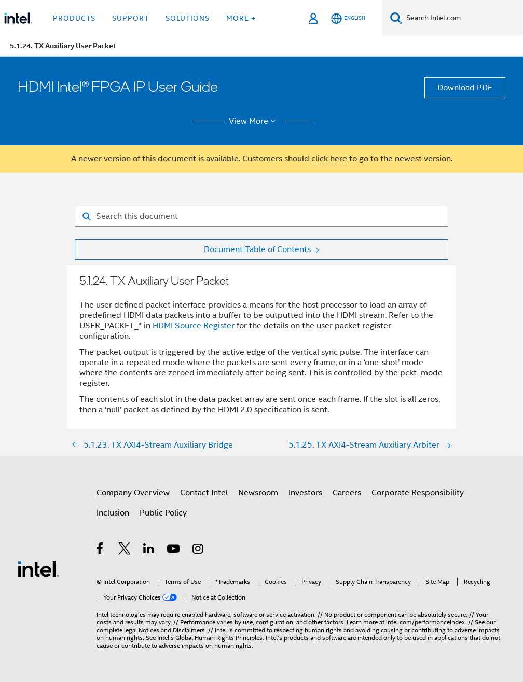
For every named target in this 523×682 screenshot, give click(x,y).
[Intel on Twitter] (125, 550)
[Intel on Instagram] (198, 550)
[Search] (396, 17)
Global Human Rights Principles (219, 638)
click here (329, 159)
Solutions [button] (188, 18)
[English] (348, 18)
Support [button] (130, 18)
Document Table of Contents (257, 249)
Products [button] (74, 18)
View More (254, 121)
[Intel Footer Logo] (38, 568)
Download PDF (464, 87)
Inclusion (113, 513)
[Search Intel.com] (462, 18)
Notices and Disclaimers (172, 630)
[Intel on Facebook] (100, 550)
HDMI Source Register (194, 326)
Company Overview (133, 493)
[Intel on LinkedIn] (149, 550)
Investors (305, 493)
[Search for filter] (261, 216)
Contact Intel (204, 493)
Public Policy (163, 513)
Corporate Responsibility (417, 493)
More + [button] (241, 18)
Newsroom (258, 493)
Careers (347, 493)
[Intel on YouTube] (174, 550)
